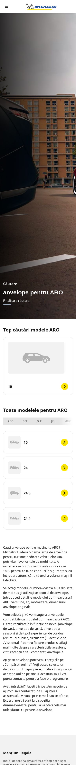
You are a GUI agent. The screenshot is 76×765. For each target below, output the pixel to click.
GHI (39, 421)
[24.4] (38, 518)
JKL (53, 421)
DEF (25, 421)
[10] (38, 442)
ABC (10, 421)
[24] (38, 468)
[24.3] (38, 493)
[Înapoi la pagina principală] (41, 6)
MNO (67, 421)
